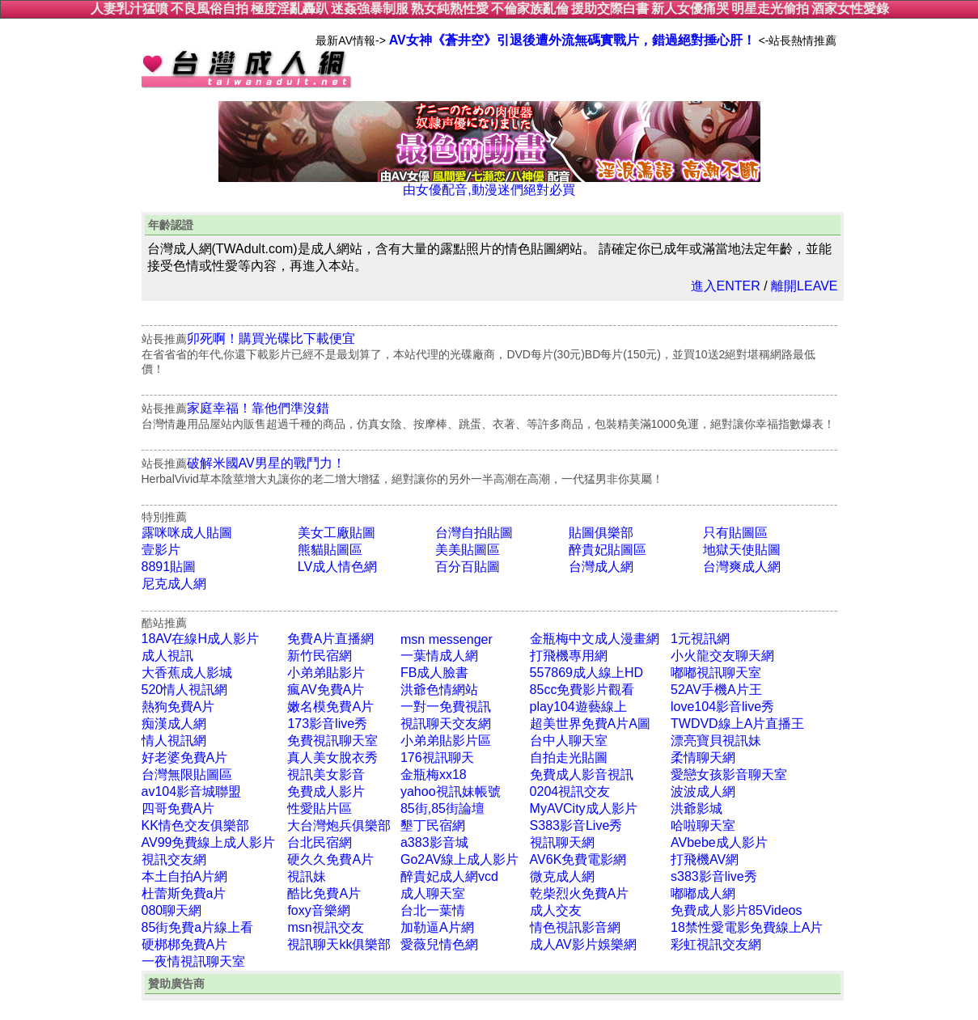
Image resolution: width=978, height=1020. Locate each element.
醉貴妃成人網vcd (449, 876)
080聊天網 (172, 910)
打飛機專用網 (569, 655)
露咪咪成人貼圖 (187, 533)
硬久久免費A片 (330, 859)
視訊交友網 (174, 859)
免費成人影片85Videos (736, 910)
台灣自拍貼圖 (474, 533)
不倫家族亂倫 (530, 8)
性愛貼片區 (319, 808)
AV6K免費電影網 (578, 859)
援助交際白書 (610, 8)
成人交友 (556, 910)
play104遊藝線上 (578, 706)
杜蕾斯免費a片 (184, 893)
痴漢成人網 (174, 723)
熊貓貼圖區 (330, 550)
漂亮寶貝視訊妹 (716, 740)
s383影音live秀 (714, 876)
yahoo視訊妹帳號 (450, 791)
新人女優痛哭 (690, 8)
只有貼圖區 (735, 533)
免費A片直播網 (330, 638)
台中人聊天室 (569, 740)
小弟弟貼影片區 (445, 740)
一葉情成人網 (439, 655)
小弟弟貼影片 (326, 672)
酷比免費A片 (324, 893)
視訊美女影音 (326, 774)
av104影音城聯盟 (192, 791)
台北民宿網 (319, 842)
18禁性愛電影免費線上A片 (747, 927)
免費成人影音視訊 (581, 774)
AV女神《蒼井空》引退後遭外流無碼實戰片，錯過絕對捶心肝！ (572, 40)
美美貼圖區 (467, 550)
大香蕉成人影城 (187, 672)
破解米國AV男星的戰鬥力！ (266, 463)
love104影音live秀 (722, 706)
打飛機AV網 (705, 859)
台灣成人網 (601, 566)
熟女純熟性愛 (450, 8)
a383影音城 (434, 842)
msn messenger (446, 639)
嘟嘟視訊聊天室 (716, 672)
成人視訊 (167, 655)
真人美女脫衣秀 (332, 757)
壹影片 (161, 550)
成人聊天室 (432, 893)
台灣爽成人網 (742, 566)
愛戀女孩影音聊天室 (729, 774)
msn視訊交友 (325, 927)
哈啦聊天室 (703, 825)
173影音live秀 (327, 723)
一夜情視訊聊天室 (193, 961)
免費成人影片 (326, 791)
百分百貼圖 (467, 566)
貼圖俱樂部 (601, 533)
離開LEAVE (804, 286)
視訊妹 (306, 876)
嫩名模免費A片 (330, 706)
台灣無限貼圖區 (187, 774)
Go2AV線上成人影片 (459, 859)
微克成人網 (562, 876)
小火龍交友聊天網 (722, 655)
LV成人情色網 (337, 566)
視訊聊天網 (562, 842)
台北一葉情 (432, 910)
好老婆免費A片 (185, 757)
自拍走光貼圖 (569, 757)
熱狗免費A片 (178, 706)
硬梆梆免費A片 (185, 944)
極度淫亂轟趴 (289, 8)
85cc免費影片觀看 (582, 689)
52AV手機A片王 (716, 689)
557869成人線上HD (587, 672)
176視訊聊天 (437, 757)
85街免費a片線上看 (198, 927)
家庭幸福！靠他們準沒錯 (258, 408)
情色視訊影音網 (575, 927)
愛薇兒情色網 (439, 944)
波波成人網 (703, 791)
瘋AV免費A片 (325, 689)
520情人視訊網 (185, 689)
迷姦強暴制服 (370, 8)
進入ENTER (725, 286)
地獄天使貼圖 (742, 550)
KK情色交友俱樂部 (195, 825)
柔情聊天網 (703, 757)
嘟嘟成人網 (703, 893)
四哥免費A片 (178, 808)
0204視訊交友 (570, 791)
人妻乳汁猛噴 (129, 8)
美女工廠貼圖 (336, 533)
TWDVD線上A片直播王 (737, 723)
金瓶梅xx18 (433, 774)
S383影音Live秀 (576, 825)
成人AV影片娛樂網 (583, 944)
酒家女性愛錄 (850, 8)
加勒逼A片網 (437, 927)
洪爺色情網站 (439, 689)
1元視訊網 (700, 638)
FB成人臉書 (434, 672)
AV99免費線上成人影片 (209, 842)
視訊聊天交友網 (445, 723)
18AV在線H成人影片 (201, 638)
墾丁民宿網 (432, 825)
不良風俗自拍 (209, 8)
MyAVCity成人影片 (583, 808)
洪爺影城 (696, 808)
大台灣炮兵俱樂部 (339, 825)
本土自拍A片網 (185, 876)
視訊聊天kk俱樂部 (339, 944)
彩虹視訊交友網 (716, 944)
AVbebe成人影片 (719, 842)
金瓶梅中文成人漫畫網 (594, 638)
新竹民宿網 (319, 655)
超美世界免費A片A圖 (590, 723)
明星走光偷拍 (770, 8)
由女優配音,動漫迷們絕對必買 (489, 184)
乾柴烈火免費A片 (579, 893)
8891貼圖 (169, 566)
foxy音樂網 (318, 910)
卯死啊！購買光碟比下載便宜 (271, 338)
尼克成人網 (174, 583)
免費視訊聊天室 (332, 740)
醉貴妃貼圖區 (607, 550)
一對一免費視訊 (445, 706)
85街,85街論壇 (442, 808)
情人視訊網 (174, 740)
